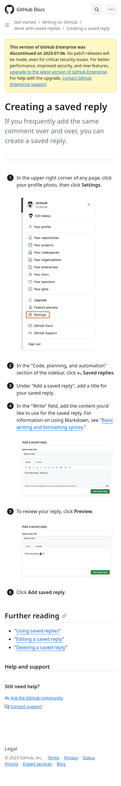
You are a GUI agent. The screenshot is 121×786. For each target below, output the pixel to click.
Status (89, 758)
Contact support (23, 706)
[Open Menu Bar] (111, 9)
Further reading (36, 615)
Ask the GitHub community (34, 698)
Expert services (37, 764)
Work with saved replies (37, 28)
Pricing (11, 764)
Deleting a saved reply (41, 647)
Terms (53, 758)
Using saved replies (37, 630)
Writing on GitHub (60, 22)
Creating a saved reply (88, 28)
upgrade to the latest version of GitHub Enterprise (58, 72)
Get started (25, 22)
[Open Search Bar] (96, 9)
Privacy (71, 758)
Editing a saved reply (39, 639)
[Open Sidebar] (7, 25)
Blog (61, 764)
